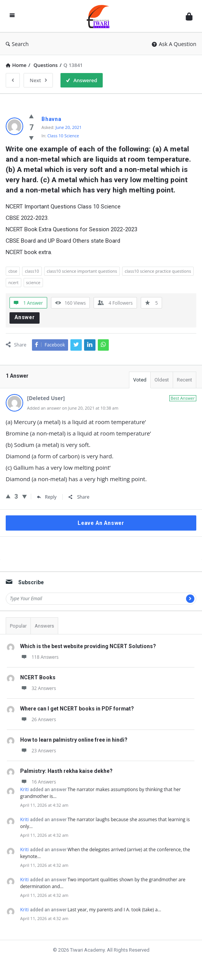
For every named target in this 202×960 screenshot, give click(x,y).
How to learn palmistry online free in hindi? (73, 740)
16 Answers (38, 782)
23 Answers (38, 750)
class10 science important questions (82, 271)
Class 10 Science (63, 135)
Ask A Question (174, 44)
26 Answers (38, 719)
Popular (18, 626)
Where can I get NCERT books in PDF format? (77, 709)
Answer (24, 317)
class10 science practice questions (158, 271)
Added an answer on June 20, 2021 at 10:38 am (72, 408)
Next (38, 80)
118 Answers (39, 657)
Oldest (161, 380)
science (33, 282)
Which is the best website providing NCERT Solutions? (88, 646)
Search (17, 44)
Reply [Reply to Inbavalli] (47, 497)
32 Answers (38, 688)
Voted (139, 380)
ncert (13, 282)
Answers (44, 626)
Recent (184, 380)
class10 (32, 271)
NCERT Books (38, 677)
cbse (12, 271)
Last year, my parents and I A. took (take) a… (114, 909)
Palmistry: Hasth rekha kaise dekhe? (66, 771)
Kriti (24, 789)
